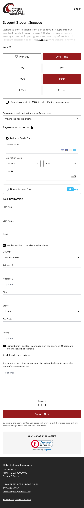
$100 (62, 79)
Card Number (12, 144)
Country (7, 251)
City (5, 292)
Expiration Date (14, 157)
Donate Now (42, 414)
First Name (8, 206)
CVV (9, 171)
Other (62, 90)
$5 (22, 68)
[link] (42, 445)
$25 (61, 68)
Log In (77, 8)
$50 (22, 79)
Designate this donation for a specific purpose (27, 113)
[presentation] (22, 391)
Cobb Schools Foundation (18, 465)
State (6, 305)
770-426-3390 (11, 488)
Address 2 (8, 278)
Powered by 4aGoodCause (17, 499)
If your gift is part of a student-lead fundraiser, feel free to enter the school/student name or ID (38, 365)
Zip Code (7, 319)
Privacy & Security (12, 476)
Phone (6, 332)
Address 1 (8, 265)
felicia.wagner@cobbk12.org (17, 491)
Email (5, 234)
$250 (22, 90)
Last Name (8, 220)
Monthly (22, 56)
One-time (62, 56)
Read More (42, 40)
